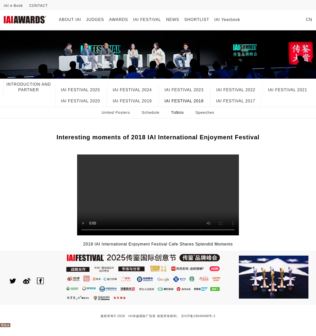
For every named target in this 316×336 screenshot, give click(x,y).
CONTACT (38, 6)
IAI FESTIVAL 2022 (235, 90)
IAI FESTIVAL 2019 (132, 101)
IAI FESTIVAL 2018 (184, 101)
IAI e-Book (13, 6)
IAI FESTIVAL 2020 (80, 101)
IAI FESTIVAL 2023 (184, 90)
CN (309, 19)
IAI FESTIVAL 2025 (80, 90)
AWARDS (118, 19)
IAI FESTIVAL (147, 19)
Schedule (151, 112)
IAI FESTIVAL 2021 (287, 90)
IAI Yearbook (227, 19)
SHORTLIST (196, 19)
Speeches (204, 112)
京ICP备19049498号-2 (198, 316)
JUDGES (95, 19)
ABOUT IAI (70, 19)
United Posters (116, 112)
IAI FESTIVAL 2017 (235, 101)
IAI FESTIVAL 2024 (132, 90)
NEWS (172, 19)
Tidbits (177, 112)
